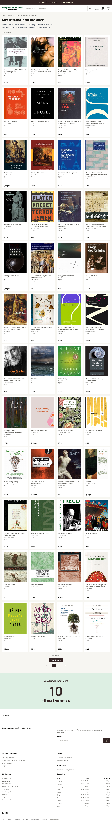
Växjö (58, 806)
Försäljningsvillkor (7, 792)
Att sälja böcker (6, 778)
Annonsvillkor (6, 789)
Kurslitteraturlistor (62, 760)
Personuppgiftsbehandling (10, 786)
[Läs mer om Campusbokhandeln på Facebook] (3, 813)
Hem (3, 15)
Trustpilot (5, 716)
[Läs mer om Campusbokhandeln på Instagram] (7, 813)
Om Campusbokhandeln (9, 758)
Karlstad (59, 784)
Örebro (59, 795)
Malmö (59, 792)
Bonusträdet (6, 781)
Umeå (59, 801)
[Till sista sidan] (66, 665)
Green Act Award (7, 763)
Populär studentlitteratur (64, 758)
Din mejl (83, 739)
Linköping (60, 787)
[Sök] (90, 8)
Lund (58, 789)
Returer (4, 797)
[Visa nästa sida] (56, 660)
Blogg (4, 766)
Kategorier (11, 15)
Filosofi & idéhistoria (22, 15)
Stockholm (60, 798)
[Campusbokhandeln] (12, 8)
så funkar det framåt (66, 2)
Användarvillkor (6, 784)
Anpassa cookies (7, 800)
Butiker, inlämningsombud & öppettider (13, 760)
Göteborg (60, 781)
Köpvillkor (5, 794)
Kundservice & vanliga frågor (65, 770)
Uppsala (59, 803)
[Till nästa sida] (62, 665)
